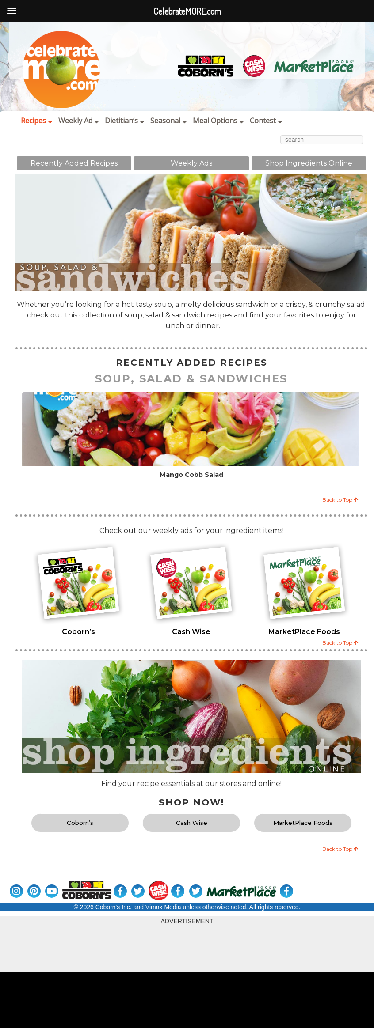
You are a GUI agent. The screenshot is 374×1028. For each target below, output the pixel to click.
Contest (266, 120)
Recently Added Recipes (74, 163)
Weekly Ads (191, 163)
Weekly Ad (78, 120)
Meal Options (218, 120)
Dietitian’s (124, 120)
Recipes (36, 120)
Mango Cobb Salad (191, 475)
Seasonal (168, 120)
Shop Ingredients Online (308, 163)
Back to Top (340, 499)
